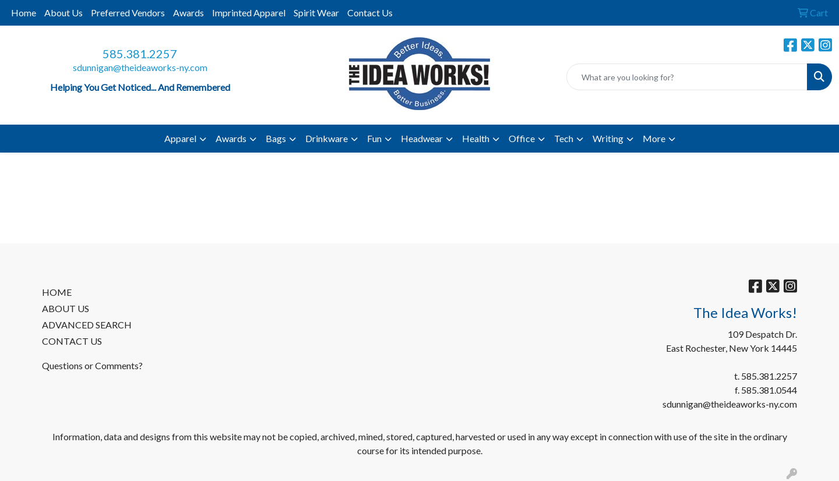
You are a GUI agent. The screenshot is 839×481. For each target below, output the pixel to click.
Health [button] (475, 138)
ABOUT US (65, 308)
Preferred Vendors (128, 12)
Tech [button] (563, 138)
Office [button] (522, 138)
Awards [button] (231, 138)
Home (23, 12)
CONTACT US (72, 340)
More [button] (654, 138)
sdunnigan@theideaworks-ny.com (140, 67)
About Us (63, 12)
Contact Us (370, 12)
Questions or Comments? (92, 365)
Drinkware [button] (326, 138)
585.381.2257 (140, 54)
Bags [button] (276, 138)
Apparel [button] (180, 138)
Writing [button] (608, 138)
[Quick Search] (687, 76)
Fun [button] (374, 138)
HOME (57, 292)
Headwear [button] (422, 138)
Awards (188, 12)
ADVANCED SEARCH (87, 324)
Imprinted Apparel (248, 12)
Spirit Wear (316, 12)
